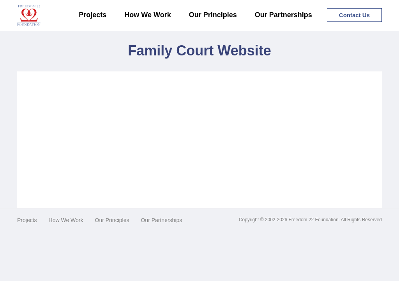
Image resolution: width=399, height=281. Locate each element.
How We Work (147, 15)
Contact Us (354, 15)
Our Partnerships (283, 15)
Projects (92, 15)
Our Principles (213, 15)
